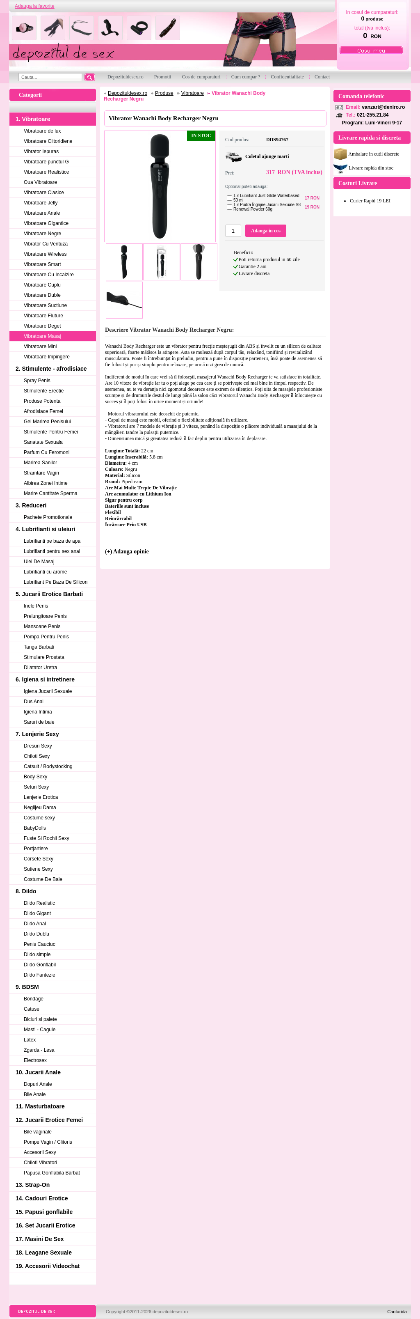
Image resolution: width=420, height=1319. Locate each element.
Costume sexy (39, 818)
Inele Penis (36, 606)
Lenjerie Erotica (41, 797)
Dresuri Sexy (38, 746)
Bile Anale (35, 1094)
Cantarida (397, 1311)
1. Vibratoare (33, 119)
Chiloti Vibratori (40, 1162)
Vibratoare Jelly (41, 203)
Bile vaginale (38, 1132)
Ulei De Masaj (39, 561)
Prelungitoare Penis (45, 616)
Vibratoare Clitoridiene (48, 141)
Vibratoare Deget (42, 326)
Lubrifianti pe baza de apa (52, 541)
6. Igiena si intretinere (45, 679)
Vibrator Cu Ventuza (46, 244)
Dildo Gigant (37, 913)
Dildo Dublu (36, 934)
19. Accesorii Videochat (48, 1266)
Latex (30, 1040)
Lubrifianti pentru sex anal (52, 551)
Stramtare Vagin (41, 473)
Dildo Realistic (39, 903)
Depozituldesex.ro (127, 93)
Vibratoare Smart (42, 264)
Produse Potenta (42, 401)
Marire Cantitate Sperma (51, 493)
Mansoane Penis (42, 626)
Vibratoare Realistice (46, 172)
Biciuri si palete (40, 1019)
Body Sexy (35, 777)
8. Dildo (26, 891)
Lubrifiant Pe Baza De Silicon (55, 582)
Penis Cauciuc (39, 944)
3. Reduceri (31, 505)
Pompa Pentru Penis (46, 637)
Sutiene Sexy (38, 869)
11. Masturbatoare (40, 1106)
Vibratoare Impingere (47, 357)
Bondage (33, 999)
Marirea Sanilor (40, 463)
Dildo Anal (35, 924)
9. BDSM (27, 987)
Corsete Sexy (38, 859)
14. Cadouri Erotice (42, 1198)
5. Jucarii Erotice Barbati (49, 594)
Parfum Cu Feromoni (46, 452)
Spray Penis (37, 380)
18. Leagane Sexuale (44, 1252)
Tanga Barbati (39, 647)
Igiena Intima (38, 712)
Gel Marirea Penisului (47, 421)
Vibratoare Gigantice (46, 223)
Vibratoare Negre (42, 233)
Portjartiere (36, 848)
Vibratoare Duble (42, 295)
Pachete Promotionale (48, 517)
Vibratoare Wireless (45, 254)
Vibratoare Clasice (44, 192)
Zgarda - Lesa (39, 1050)
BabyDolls (35, 828)
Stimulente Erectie (44, 391)
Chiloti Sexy (37, 756)
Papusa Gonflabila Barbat (52, 1173)
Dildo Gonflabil (40, 965)
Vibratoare (192, 93)
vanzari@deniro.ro (383, 107)
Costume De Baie (43, 879)
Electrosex (35, 1060)
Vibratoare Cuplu (42, 285)
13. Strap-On (33, 1184)
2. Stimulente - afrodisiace (51, 368)
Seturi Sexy (36, 787)
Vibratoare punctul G (46, 162)
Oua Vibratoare (40, 182)
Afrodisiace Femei (43, 411)
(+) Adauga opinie (127, 551)
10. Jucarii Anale (38, 1072)
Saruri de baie (39, 722)
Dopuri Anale (38, 1084)
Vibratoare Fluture (43, 316)
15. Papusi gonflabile (44, 1212)
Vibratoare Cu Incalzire (49, 275)
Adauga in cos (266, 231)
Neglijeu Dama (40, 807)
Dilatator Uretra (40, 667)
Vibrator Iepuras (41, 151)
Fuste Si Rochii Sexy (46, 838)
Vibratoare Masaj (42, 336)
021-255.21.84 (372, 115)
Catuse (31, 1009)
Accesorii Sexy (40, 1152)
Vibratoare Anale (42, 213)
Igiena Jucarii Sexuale (48, 691)
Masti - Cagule (39, 1029)
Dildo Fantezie (39, 975)
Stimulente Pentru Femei (51, 432)
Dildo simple (37, 954)
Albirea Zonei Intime (46, 483)
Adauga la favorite (35, 6)
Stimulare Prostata (44, 657)
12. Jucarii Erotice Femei (49, 1120)
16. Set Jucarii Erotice (45, 1225)
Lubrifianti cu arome (45, 572)
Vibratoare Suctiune (45, 305)
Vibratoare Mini (40, 346)
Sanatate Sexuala (43, 442)
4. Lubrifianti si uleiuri (45, 529)
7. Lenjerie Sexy (37, 734)
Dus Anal (33, 701)
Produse (164, 93)
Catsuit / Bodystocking (48, 766)
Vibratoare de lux (42, 131)
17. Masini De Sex (40, 1239)
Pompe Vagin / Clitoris (48, 1142)
